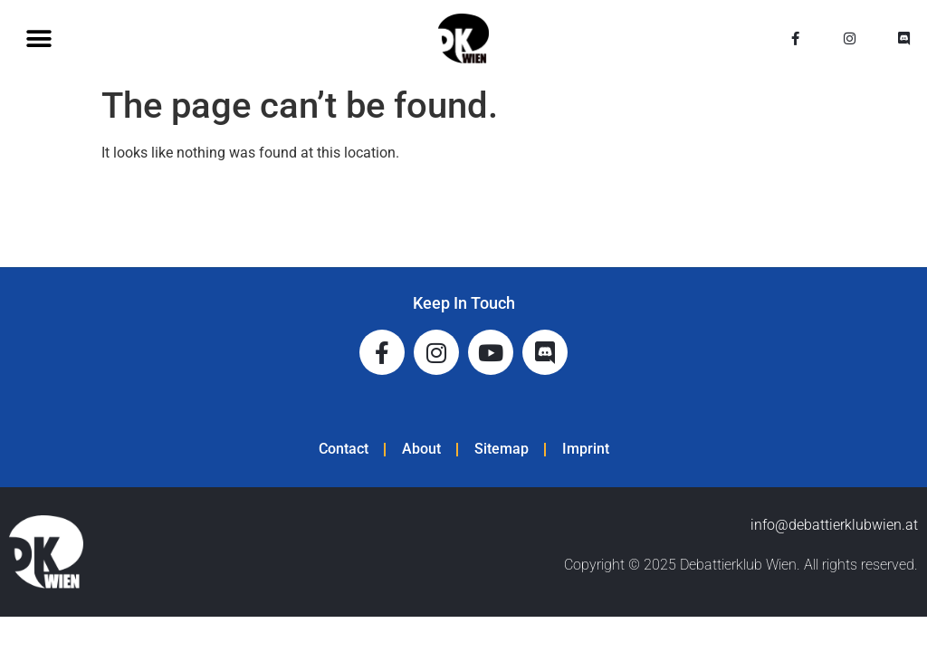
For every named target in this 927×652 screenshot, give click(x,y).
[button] (38, 38)
